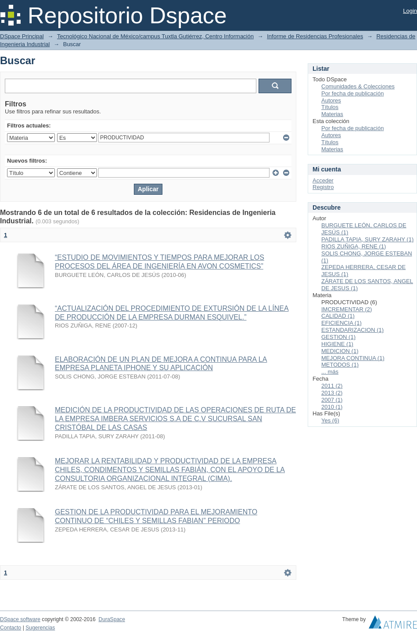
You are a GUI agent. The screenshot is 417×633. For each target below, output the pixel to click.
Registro (323, 187)
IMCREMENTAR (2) (346, 309)
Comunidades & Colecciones (358, 86)
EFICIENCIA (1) (341, 323)
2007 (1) (331, 400)
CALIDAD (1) (338, 316)
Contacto (10, 628)
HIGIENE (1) (337, 344)
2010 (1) (331, 407)
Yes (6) (330, 420)
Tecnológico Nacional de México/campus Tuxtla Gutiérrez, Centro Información (155, 36)
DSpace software (20, 619)
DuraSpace (111, 619)
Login (410, 10)
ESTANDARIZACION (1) (352, 330)
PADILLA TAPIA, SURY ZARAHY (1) (367, 239)
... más (329, 371)
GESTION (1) (338, 337)
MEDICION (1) (340, 351)
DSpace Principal (22, 36)
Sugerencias (40, 628)
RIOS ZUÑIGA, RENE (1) (353, 246)
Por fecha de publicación (352, 93)
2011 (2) (331, 385)
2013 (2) (331, 392)
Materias (332, 114)
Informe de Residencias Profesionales (315, 36)
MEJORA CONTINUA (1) (353, 358)
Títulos (329, 107)
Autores (331, 100)
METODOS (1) (340, 364)
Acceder (323, 180)
